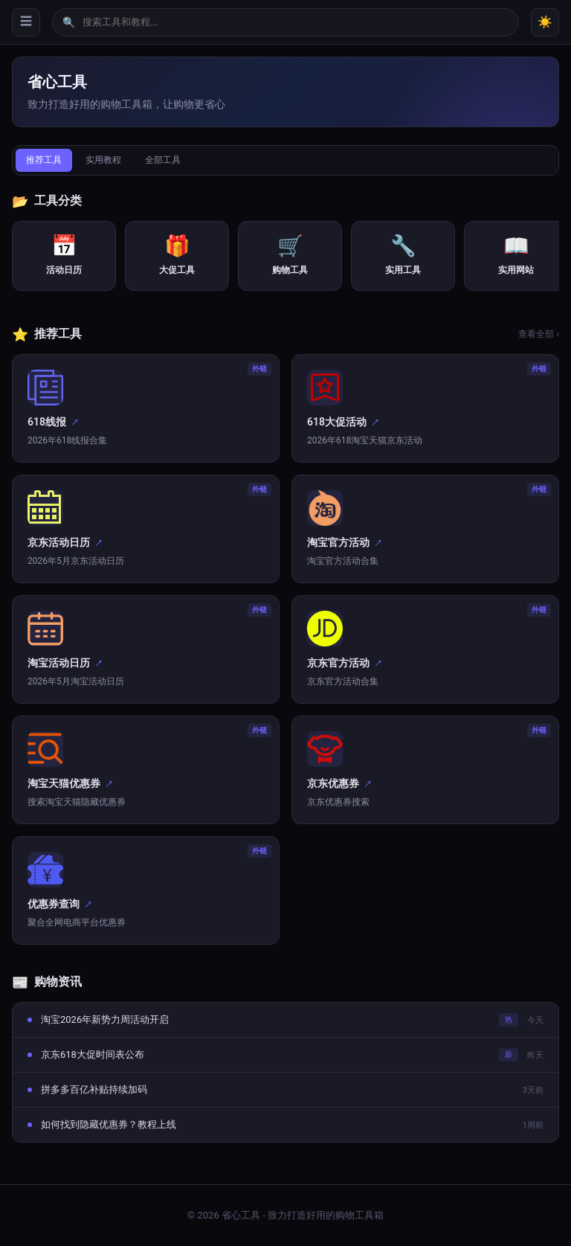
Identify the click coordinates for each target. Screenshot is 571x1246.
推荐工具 (44, 160)
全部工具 (163, 160)
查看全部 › (538, 334)
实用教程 (103, 160)
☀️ (545, 22)
